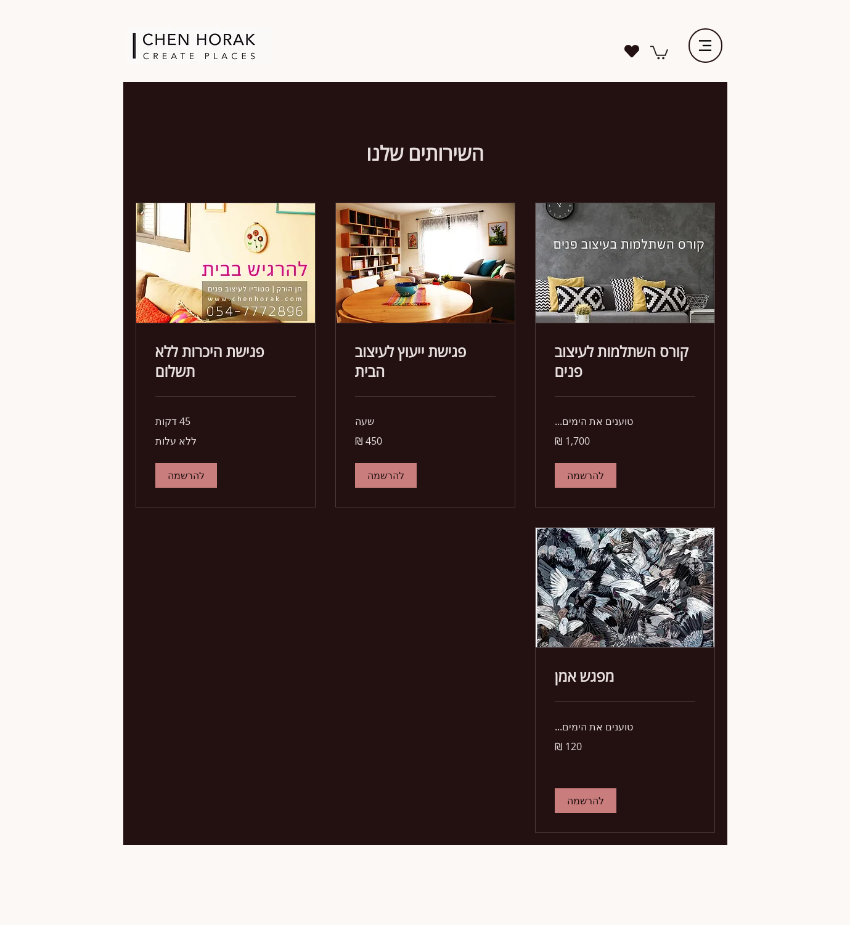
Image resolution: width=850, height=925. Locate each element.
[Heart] (632, 51)
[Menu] (705, 45)
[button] (585, 475)
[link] (659, 51)
